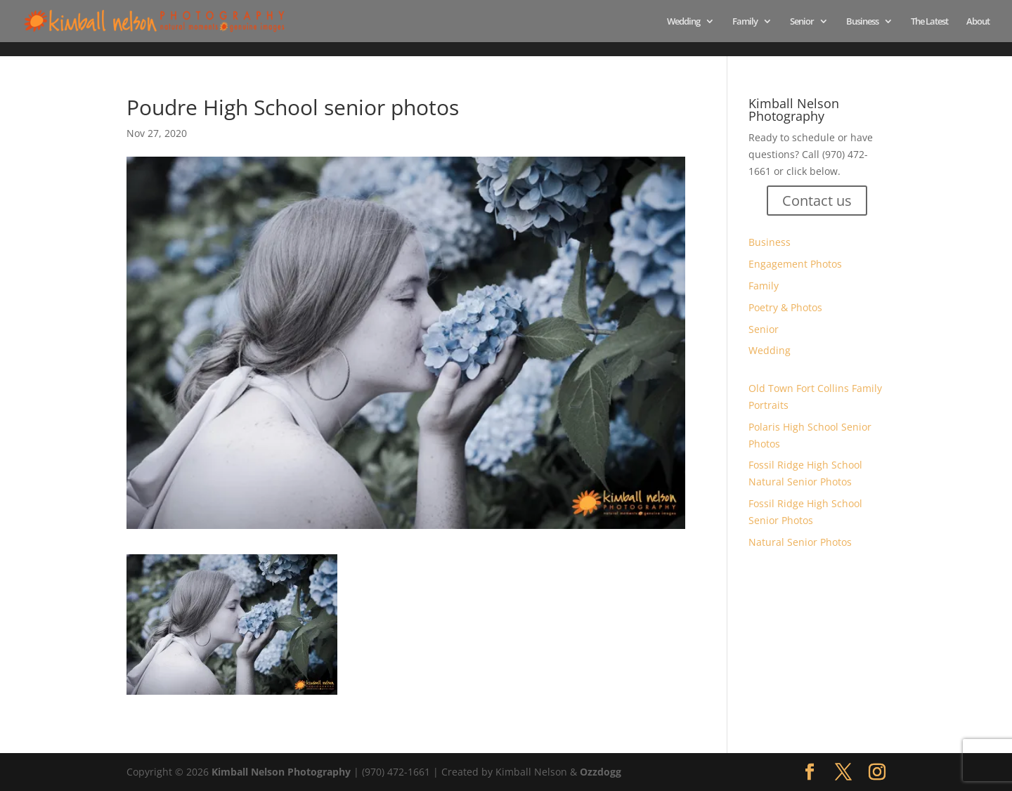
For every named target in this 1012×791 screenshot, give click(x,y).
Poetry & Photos (785, 307)
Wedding (683, 21)
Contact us (817, 200)
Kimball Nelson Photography (281, 771)
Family (745, 21)
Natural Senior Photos (800, 542)
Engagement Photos (795, 263)
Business (862, 21)
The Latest (929, 21)
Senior (802, 21)
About (978, 21)
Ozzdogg (600, 771)
